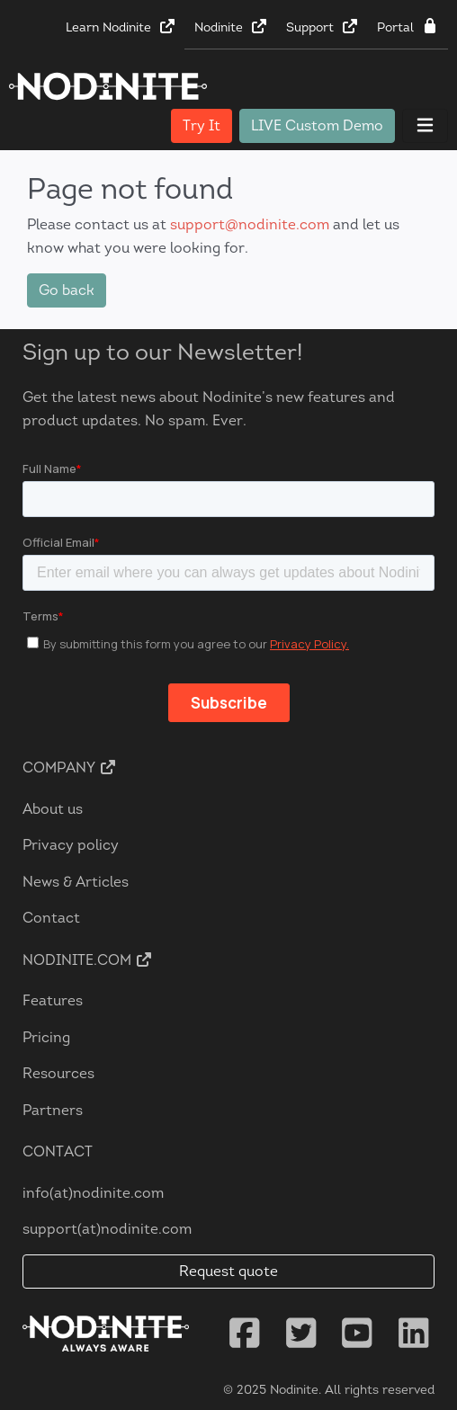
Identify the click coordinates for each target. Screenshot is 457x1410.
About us (52, 808)
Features (52, 1000)
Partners (52, 1110)
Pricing (46, 1037)
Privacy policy (70, 844)
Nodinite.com (87, 959)
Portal (408, 27)
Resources (58, 1073)
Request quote (228, 1271)
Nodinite (231, 27)
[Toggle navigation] (425, 126)
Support (322, 27)
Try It (201, 125)
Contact (51, 917)
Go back (66, 290)
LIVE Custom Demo (317, 125)
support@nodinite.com (249, 224)
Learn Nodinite (121, 27)
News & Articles (75, 881)
